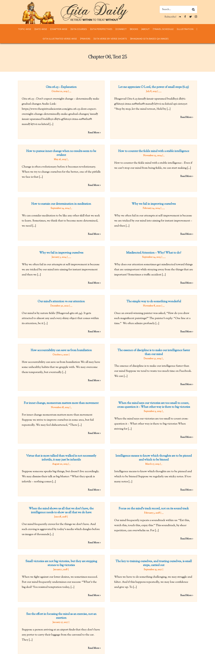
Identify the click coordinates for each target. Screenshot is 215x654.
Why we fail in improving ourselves (167, 188)
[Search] (193, 9)
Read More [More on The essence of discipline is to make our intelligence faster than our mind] (199, 357)
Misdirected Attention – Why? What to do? (140, 241)
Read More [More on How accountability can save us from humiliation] (119, 354)
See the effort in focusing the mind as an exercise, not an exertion (113, 561)
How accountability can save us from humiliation (87, 324)
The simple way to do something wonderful (114, 295)
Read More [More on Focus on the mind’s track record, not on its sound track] (199, 500)
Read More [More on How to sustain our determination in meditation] (119, 218)
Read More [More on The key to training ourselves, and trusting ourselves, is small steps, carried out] (173, 562)
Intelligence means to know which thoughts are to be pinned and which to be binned (114, 441)
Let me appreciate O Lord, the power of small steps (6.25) (140, 87)
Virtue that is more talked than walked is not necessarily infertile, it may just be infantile (114, 413)
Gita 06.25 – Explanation (61, 87)
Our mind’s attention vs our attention (113, 269)
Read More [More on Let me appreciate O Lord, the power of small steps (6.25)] (173, 117)
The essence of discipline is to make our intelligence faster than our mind (166, 326)
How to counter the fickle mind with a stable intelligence (114, 158)
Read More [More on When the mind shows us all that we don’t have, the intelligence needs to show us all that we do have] (119, 504)
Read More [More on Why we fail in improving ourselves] (199, 218)
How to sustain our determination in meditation (87, 188)
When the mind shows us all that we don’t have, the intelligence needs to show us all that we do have (87, 472)
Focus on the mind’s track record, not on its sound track (167, 470)
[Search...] (178, 9)
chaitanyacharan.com (30, 652)
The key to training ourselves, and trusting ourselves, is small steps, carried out (140, 530)
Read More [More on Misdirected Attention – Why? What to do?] (173, 271)
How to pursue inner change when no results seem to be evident (114, 126)
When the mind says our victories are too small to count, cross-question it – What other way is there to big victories (140, 383)
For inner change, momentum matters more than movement (61, 381)
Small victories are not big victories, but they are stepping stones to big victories (61, 530)
